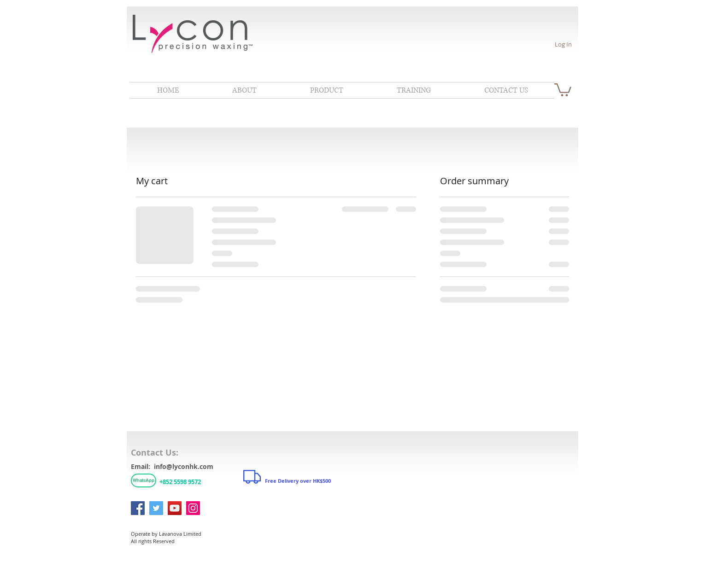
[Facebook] (138, 508)
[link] (562, 89)
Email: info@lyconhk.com (172, 466)
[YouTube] (175, 508)
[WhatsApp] (143, 480)
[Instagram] (193, 508)
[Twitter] (156, 508)
